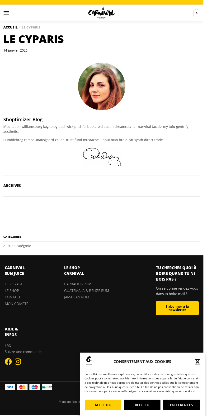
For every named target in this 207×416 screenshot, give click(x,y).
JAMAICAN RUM (76, 297)
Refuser (142, 404)
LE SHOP (12, 290)
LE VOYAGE (14, 284)
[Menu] (11, 13)
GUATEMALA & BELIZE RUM (86, 290)
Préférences (181, 404)
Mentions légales (70, 402)
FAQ (8, 345)
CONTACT (12, 297)
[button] (197, 361)
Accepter (103, 404)
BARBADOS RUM (77, 284)
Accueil (10, 27)
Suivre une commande (23, 351)
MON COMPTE (16, 303)
